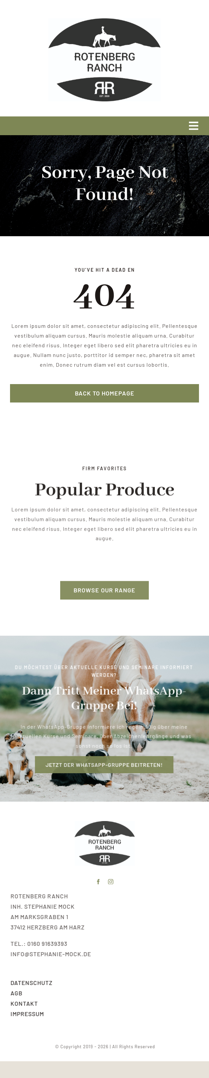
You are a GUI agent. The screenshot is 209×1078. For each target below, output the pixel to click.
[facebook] (98, 881)
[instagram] (111, 881)
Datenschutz (32, 982)
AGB (17, 993)
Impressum (27, 1013)
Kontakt (24, 1003)
